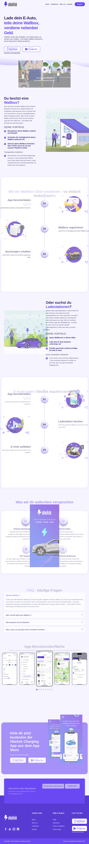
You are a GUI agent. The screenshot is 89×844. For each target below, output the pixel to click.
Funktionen (54, 4)
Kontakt (69, 4)
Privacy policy (57, 829)
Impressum (56, 823)
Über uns (63, 4)
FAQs (54, 819)
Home (47, 4)
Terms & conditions (58, 826)
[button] (37, 689)
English (79, 4)
